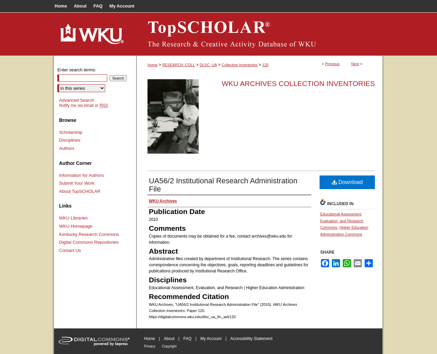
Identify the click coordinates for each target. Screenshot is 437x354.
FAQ (187, 338)
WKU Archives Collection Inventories (298, 83)
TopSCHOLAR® (259, 34)
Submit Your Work (77, 183)
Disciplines (69, 140)
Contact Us (70, 250)
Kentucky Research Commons (89, 234)
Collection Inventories (239, 65)
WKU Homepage (76, 226)
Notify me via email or (83, 105)
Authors (66, 148)
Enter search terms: (76, 69)
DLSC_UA (208, 65)
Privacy (149, 346)
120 (265, 65)
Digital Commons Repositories (89, 242)
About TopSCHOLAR (79, 191)
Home (152, 65)
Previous (332, 64)
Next (355, 64)
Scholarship (70, 132)
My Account (211, 338)
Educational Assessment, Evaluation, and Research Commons (341, 221)
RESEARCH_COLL (178, 65)
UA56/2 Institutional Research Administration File (223, 184)
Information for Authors (81, 175)
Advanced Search (76, 100)
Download (347, 182)
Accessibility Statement (251, 338)
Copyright (169, 346)
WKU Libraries (73, 218)
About (169, 338)
